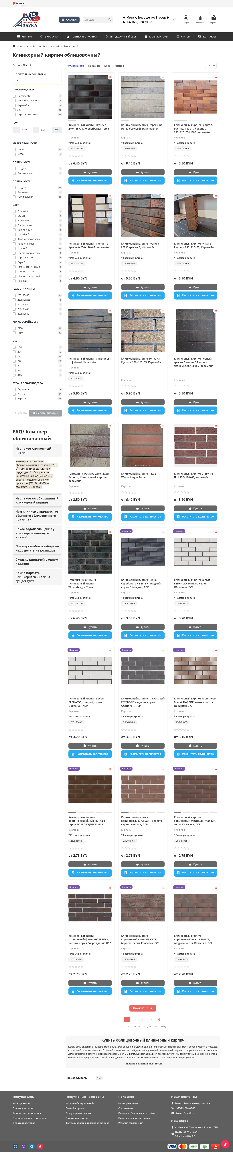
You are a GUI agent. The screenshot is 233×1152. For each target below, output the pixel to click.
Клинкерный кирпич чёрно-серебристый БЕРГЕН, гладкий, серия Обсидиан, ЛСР (141, 583)
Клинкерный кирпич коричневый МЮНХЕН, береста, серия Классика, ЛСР (142, 820)
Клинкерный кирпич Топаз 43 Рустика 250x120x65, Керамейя (141, 360)
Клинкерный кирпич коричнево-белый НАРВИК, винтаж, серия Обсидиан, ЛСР (195, 702)
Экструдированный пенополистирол (87, 1123)
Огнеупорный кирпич (78, 1113)
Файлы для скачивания (27, 1113)
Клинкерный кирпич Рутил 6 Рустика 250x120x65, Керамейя (194, 245)
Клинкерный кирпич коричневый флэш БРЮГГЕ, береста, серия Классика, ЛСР (140, 939)
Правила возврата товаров (29, 1118)
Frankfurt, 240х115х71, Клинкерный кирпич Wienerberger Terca (82, 583)
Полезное (126, 1097)
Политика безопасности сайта (136, 1113)
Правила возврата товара (134, 1118)
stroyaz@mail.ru (184, 1113)
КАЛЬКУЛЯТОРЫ (156, 36)
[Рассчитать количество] (90, 181)
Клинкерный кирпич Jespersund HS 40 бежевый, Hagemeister (142, 126)
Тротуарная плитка (77, 1118)
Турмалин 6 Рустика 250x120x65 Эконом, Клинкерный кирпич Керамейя (89, 477)
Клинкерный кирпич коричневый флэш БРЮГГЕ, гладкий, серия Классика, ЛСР (193, 939)
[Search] (98, 20)
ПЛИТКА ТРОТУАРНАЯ (82, 36)
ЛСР (18, 80)
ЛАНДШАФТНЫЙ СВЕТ (120, 36)
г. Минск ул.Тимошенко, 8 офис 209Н (196, 1127)
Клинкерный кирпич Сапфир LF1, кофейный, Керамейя (90, 360)
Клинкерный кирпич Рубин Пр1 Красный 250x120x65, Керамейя (89, 245)
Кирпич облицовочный (46, 46)
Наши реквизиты (128, 1103)
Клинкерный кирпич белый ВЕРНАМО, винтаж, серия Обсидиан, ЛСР (192, 583)
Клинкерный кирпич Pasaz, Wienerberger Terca (139, 475)
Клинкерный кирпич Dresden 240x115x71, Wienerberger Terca (88, 126)
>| (158, 1019)
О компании (125, 1108)
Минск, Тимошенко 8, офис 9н (146, 17)
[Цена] (26, 130)
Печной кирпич (75, 1108)
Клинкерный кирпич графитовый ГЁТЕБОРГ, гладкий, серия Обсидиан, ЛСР (143, 702)
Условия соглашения (130, 1123)
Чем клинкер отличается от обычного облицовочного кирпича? (37, 515)
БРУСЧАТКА (49, 36)
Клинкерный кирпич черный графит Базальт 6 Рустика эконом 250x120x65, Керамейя (193, 362)
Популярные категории (85, 1097)
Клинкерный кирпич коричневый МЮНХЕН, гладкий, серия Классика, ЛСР (195, 820)
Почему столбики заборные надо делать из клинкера (37, 548)
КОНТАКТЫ (207, 36)
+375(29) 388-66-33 (136, 22)
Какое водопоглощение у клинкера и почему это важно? (35, 533)
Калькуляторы (21, 1103)
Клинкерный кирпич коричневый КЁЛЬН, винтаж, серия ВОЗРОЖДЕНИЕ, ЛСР (87, 820)
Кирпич (24, 46)
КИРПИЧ (24, 36)
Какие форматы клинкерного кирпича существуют (33, 577)
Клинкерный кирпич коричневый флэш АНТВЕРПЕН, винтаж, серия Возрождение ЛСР (89, 939)
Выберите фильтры (45, 413)
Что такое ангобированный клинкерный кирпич (37, 500)
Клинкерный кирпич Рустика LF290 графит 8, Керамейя (140, 245)
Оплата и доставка (24, 1123)
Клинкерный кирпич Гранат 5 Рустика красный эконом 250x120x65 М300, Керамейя (193, 128)
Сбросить (21, 413)
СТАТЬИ (183, 36)
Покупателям (24, 1097)
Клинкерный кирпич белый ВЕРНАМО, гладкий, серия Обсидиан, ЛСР (86, 702)
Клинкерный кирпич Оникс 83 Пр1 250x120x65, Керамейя (193, 475)
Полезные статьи (23, 1108)
